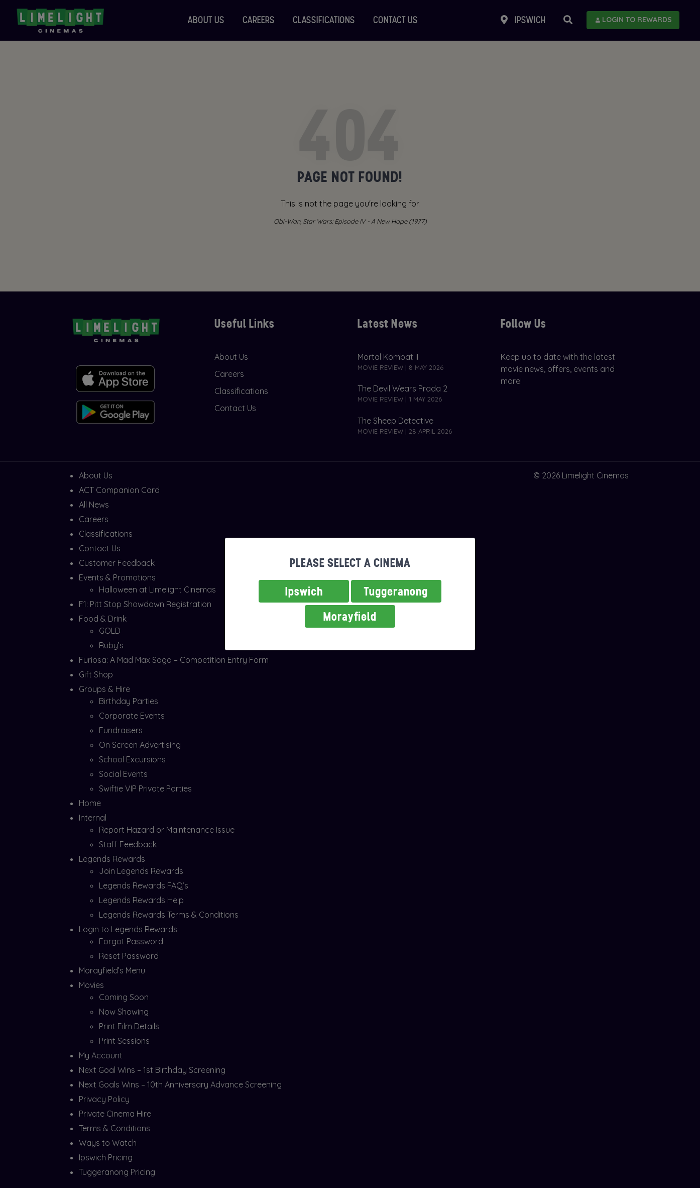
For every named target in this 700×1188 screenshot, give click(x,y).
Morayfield (350, 616)
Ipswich (304, 591)
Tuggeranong (396, 591)
